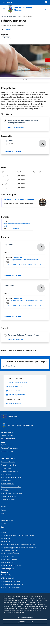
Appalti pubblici (6, 474)
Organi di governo (7, 435)
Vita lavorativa (6, 480)
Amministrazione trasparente (11, 565)
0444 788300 (17, 257)
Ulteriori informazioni (17, 127)
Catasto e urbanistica (8, 462)
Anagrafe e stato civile (8, 465)
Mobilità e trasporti (7, 484)
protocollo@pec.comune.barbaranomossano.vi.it (23, 264)
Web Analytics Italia (7, 578)
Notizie (3, 510)
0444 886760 (8, 541)
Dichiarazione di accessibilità (10, 581)
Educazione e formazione (9, 471)
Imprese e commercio (8, 499)
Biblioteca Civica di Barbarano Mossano (19, 199)
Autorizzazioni (6, 468)
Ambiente (4, 490)
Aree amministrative (8, 438)
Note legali (4, 572)
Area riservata (6, 575)
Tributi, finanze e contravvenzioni (12, 493)
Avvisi (3, 513)
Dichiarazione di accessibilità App (12, 584)
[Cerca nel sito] (44, 8)
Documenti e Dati (7, 451)
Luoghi (3, 524)
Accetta (25, 622)
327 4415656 (15, 228)
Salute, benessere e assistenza (11, 477)
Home (3, 16)
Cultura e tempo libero (8, 496)
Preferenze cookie (17, 610)
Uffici (19, 16)
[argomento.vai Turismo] (6, 37)
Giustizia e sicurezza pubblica (11, 487)
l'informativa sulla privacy (17, 612)
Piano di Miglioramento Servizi (11, 587)
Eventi (3, 527)
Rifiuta (25, 617)
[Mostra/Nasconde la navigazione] (4, 8)
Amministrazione (11, 16)
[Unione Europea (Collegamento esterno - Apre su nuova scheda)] (25, 417)
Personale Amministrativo (9, 448)
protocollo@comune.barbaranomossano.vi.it (26, 301)
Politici (3, 445)
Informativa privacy (7, 568)
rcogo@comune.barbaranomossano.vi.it (25, 260)
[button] (7, 2)
